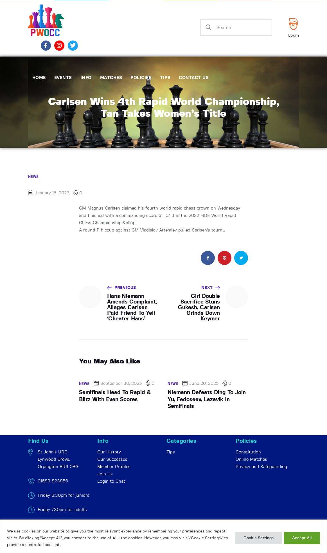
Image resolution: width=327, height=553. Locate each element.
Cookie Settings (258, 538)
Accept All (302, 538)
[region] (163, 536)
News (33, 176)
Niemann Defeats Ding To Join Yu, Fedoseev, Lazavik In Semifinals (207, 399)
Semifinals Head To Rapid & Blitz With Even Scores (115, 396)
